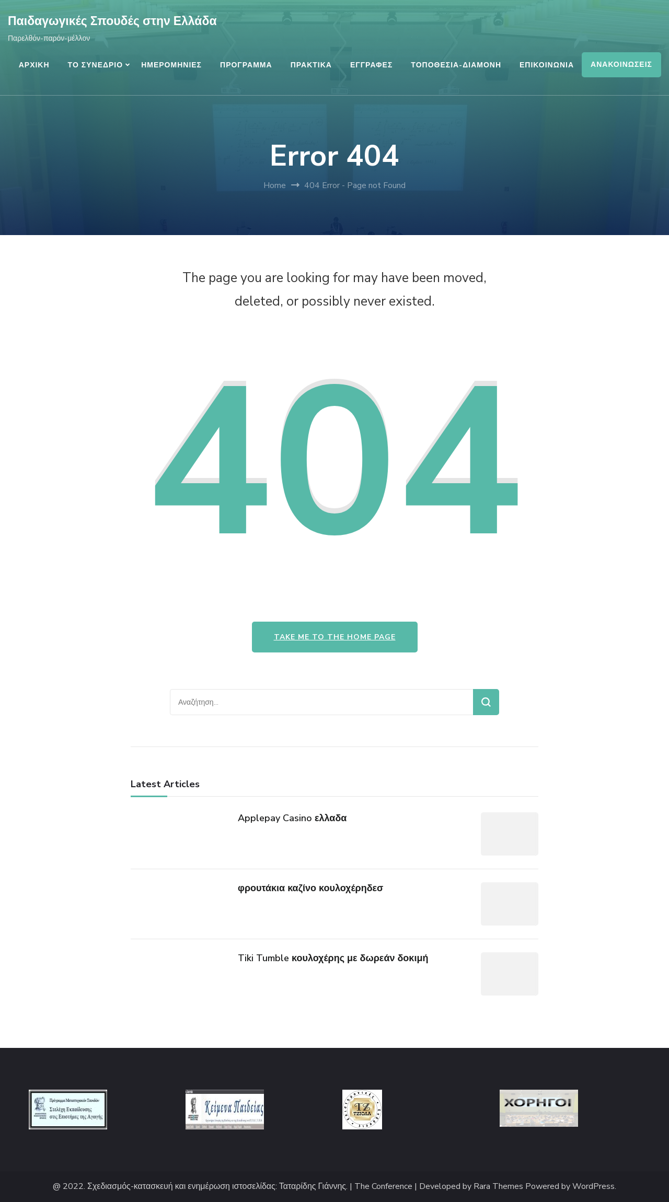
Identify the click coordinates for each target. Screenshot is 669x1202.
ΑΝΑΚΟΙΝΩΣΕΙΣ (621, 64)
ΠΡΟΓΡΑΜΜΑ (246, 65)
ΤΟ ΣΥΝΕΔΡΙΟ (95, 65)
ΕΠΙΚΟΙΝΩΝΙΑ (547, 65)
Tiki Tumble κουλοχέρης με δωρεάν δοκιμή (333, 958)
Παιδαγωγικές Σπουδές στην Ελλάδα (112, 21)
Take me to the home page (335, 637)
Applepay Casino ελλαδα (292, 818)
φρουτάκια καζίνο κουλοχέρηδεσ (310, 888)
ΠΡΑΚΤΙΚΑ (311, 65)
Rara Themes (498, 1187)
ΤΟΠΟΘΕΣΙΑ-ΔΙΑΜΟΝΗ (456, 65)
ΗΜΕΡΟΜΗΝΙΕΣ (171, 65)
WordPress (593, 1187)
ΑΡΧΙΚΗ (34, 65)
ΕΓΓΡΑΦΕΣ (371, 65)
